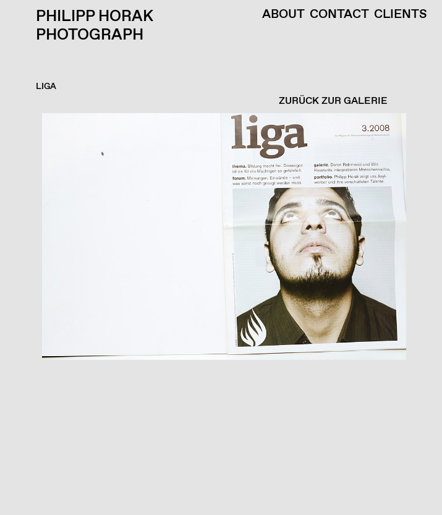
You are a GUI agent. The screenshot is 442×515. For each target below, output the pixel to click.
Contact (339, 14)
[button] (218, 314)
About (283, 14)
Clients (400, 14)
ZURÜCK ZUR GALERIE (333, 101)
